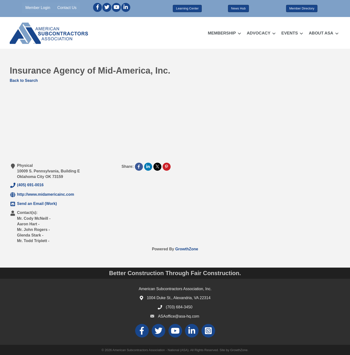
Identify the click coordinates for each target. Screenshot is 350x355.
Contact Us (67, 8)
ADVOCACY (258, 33)
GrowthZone (186, 249)
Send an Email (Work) (33, 204)
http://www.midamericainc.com (42, 194)
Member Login (37, 8)
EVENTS (289, 33)
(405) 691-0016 (27, 185)
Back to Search (24, 80)
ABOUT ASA (321, 33)
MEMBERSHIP (222, 33)
